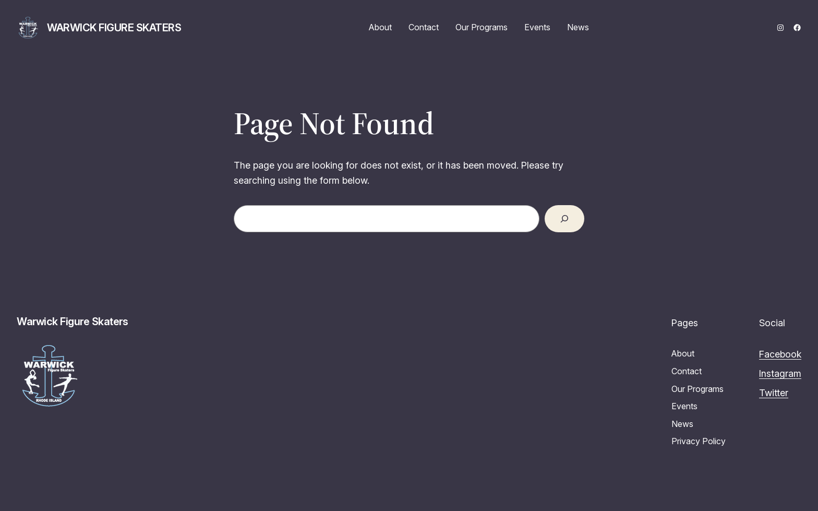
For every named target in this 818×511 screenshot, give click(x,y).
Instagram (780, 373)
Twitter (773, 392)
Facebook (780, 354)
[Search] (564, 218)
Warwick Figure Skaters (114, 27)
